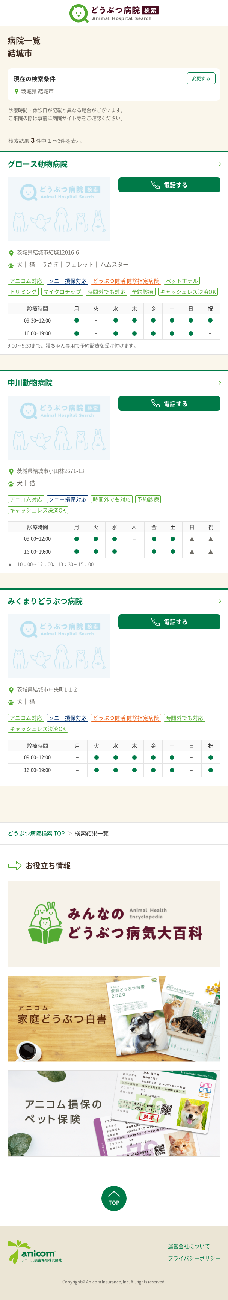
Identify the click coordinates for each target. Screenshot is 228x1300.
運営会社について (189, 1246)
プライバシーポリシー (194, 1258)
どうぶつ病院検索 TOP (36, 833)
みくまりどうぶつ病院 (45, 601)
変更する (201, 78)
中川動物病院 (30, 382)
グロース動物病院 (38, 163)
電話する (169, 184)
